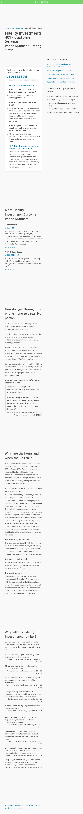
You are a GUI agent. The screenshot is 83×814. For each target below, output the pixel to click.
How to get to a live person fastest (60, 74)
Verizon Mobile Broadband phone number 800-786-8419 (60, 65)
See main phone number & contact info (23, 85)
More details (10, 247)
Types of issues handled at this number (62, 82)
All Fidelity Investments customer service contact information (24, 147)
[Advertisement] (23, 189)
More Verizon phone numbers (59, 70)
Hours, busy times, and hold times (60, 78)
